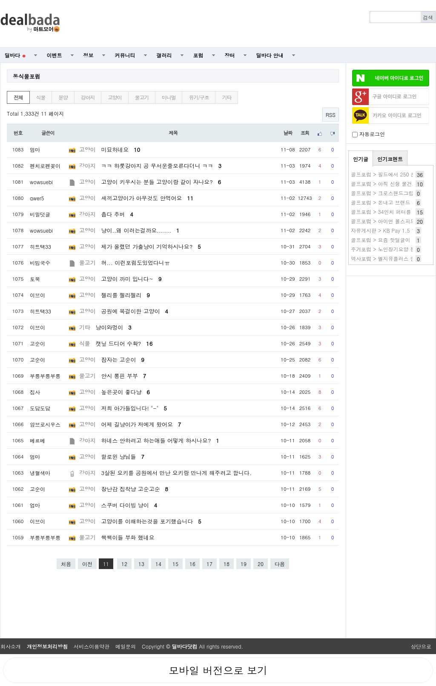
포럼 (198, 55)
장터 (230, 55)
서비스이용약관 (91, 646)
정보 (88, 55)
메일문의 (125, 646)
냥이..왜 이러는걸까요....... (140, 230)
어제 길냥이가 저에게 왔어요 (141, 424)
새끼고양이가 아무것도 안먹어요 (147, 198)
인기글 (360, 158)
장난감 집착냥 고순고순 (134, 489)
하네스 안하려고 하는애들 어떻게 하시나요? (160, 440)
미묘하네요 (121, 149)
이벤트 (54, 55)
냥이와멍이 (114, 327)
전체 (18, 97)
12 (124, 563)
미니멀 (168, 97)
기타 (226, 97)
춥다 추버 (117, 214)
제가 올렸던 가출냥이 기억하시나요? (151, 246)
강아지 (88, 97)
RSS (331, 114)
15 (175, 563)
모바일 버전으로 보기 (218, 670)
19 (244, 563)
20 (261, 563)
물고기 (142, 97)
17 (209, 563)
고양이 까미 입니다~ (131, 279)
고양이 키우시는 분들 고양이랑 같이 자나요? (161, 182)
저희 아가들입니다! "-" (134, 408)
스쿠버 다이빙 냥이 (129, 505)
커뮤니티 (125, 55)
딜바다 (15, 55)
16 (192, 563)
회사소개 (10, 646)
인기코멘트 (390, 158)
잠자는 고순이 (122, 360)
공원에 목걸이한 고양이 (134, 311)
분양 (63, 97)
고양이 (114, 97)
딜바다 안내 (270, 55)
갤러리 (164, 55)
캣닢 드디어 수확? (124, 343)
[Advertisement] (252, 24)
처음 (66, 563)
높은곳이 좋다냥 (125, 392)
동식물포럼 (26, 76)
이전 (87, 563)
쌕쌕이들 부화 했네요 (128, 537)
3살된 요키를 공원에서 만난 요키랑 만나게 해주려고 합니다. (176, 473)
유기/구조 (199, 97)
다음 (280, 563)
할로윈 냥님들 (122, 457)
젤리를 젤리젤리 (125, 295)
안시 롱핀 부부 (123, 376)
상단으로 (421, 646)
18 (226, 563)
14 (158, 563)
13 (141, 563)
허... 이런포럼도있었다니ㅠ (135, 263)
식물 (41, 97)
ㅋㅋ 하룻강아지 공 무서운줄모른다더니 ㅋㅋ (161, 166)
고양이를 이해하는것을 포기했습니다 (151, 521)
